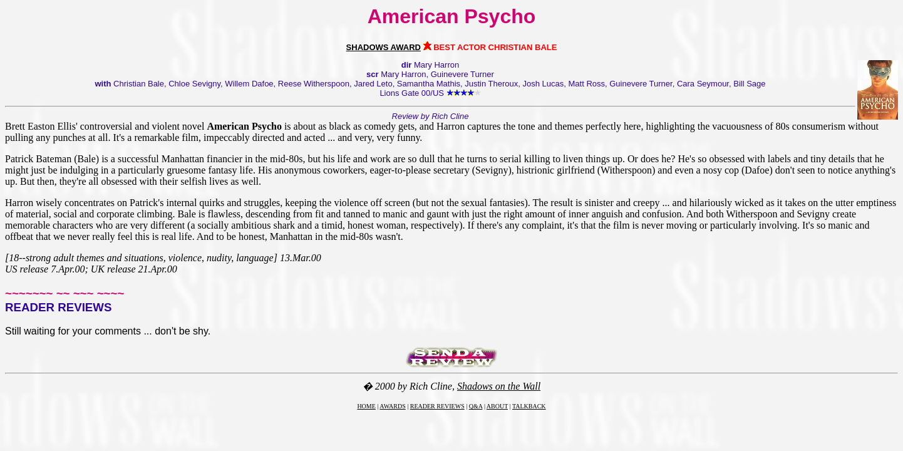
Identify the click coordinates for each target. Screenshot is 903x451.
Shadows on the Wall (498, 386)
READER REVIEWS (437, 406)
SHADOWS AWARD (383, 47)
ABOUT (497, 406)
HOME (366, 406)
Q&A (476, 406)
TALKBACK (529, 406)
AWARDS (392, 406)
